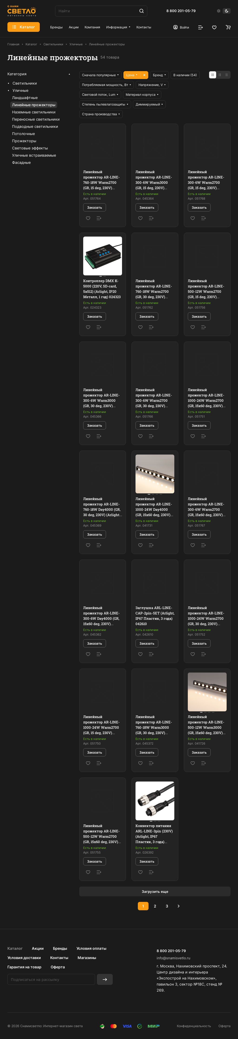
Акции (38, 948)
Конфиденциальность (194, 1026)
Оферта (58, 967)
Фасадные (21, 162)
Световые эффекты (30, 148)
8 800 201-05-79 (181, 11)
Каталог (15, 948)
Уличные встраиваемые (34, 155)
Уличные (20, 90)
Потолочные (23, 133)
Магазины (87, 957)
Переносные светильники (36, 119)
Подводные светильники (35, 126)
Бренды (60, 948)
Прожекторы (24, 141)
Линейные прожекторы (33, 104)
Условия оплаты (91, 948)
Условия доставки (24, 957)
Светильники (25, 83)
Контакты (59, 957)
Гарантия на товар (24, 967)
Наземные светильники (34, 112)
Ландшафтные (25, 97)
